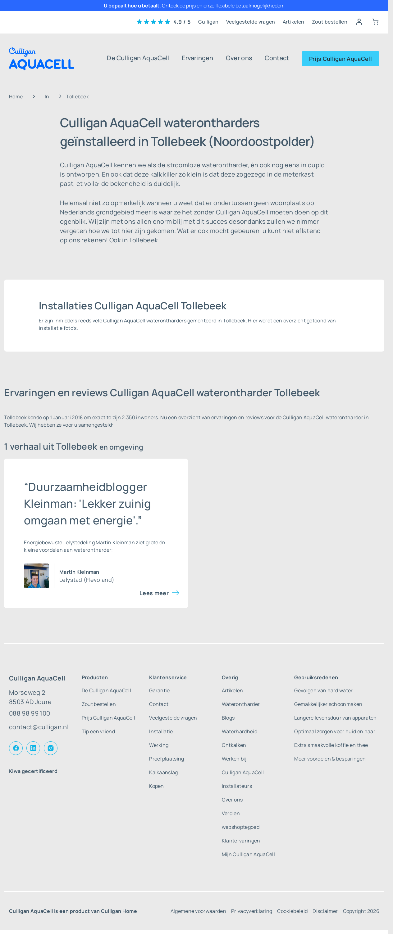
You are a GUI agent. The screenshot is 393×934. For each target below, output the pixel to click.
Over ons (239, 58)
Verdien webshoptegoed (240, 820)
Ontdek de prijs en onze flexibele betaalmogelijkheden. (223, 5)
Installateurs (237, 786)
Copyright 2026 (361, 911)
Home (16, 96)
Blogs (228, 717)
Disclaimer (325, 911)
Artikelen (293, 21)
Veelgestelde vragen (250, 21)
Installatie (161, 731)
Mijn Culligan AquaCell (248, 854)
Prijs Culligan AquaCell (340, 58)
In (47, 96)
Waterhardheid (239, 731)
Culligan (208, 21)
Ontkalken (234, 745)
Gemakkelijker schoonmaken (328, 704)
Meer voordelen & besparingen (330, 758)
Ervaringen (197, 58)
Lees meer (154, 593)
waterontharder (92, 549)
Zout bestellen (329, 21)
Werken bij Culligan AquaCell (243, 765)
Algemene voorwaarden (198, 911)
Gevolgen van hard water (323, 690)
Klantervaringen (241, 840)
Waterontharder (241, 704)
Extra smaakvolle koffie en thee (331, 745)
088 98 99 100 (29, 713)
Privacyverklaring (251, 911)
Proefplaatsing (166, 758)
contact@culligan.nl (39, 727)
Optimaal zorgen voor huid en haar (334, 731)
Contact (277, 58)
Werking (158, 745)
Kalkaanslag (163, 772)
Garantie (159, 690)
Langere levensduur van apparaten (335, 717)
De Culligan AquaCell (138, 58)
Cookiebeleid (292, 911)
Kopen (156, 786)
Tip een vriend (98, 731)
